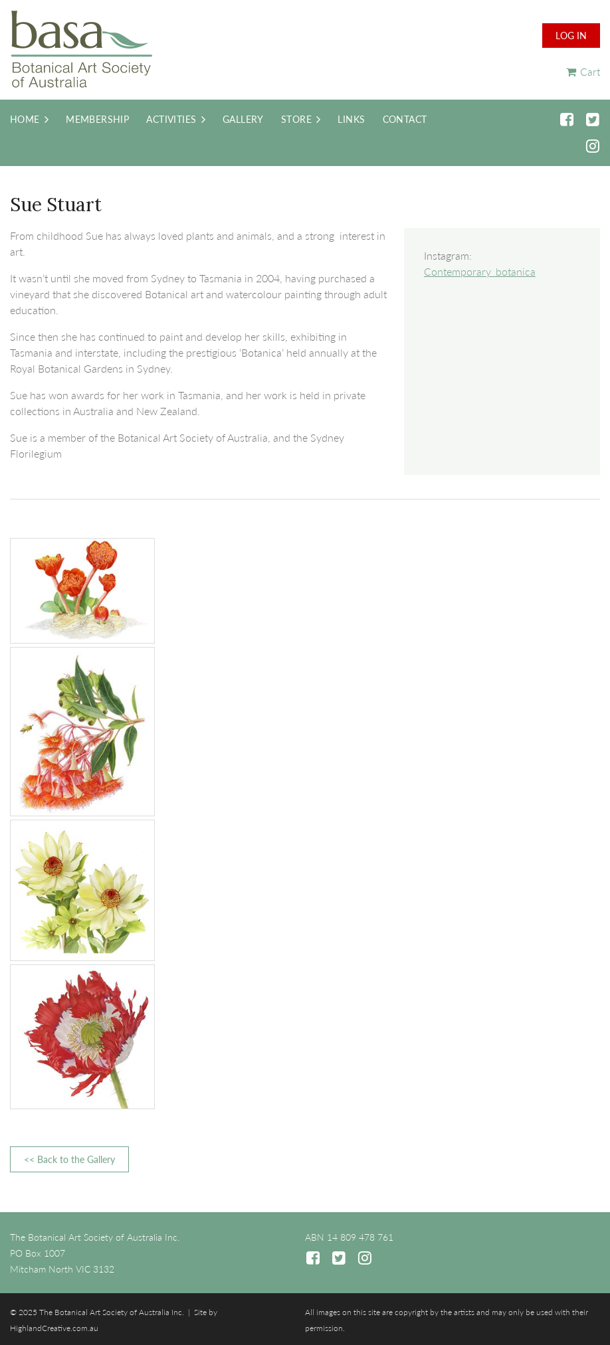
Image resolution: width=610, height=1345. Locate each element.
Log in (571, 35)
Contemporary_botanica (480, 271)
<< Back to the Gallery (69, 1159)
